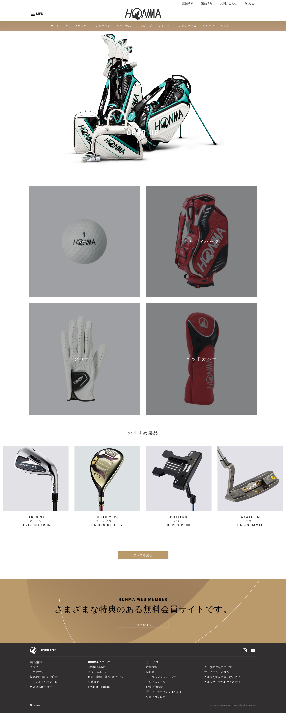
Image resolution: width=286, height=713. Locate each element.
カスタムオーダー (41, 686)
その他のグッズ (186, 25)
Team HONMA (96, 666)
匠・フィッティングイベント (164, 691)
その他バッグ (101, 25)
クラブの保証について (218, 667)
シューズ (164, 25)
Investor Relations (99, 686)
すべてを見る (143, 555)
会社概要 (93, 681)
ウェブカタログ (155, 696)
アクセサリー (38, 671)
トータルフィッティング (161, 676)
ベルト (224, 25)
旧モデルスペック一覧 (44, 681)
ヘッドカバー (125, 25)
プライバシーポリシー (218, 672)
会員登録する (143, 624)
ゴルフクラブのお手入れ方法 (222, 682)
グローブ (146, 25)
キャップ (208, 25)
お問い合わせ (228, 3)
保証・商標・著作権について (106, 676)
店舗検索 (187, 3)
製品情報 (206, 3)
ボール (55, 25)
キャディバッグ (76, 25)
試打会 (150, 671)
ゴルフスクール (155, 681)
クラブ (34, 666)
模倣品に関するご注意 (44, 676)
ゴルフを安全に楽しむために (222, 677)
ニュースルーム (97, 671)
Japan (252, 3)
